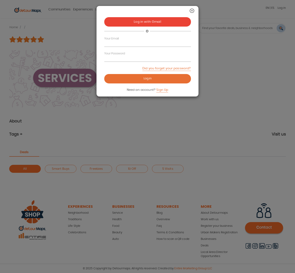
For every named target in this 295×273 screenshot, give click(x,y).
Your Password (114, 53)
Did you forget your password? (166, 68)
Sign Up (162, 89)
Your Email (111, 38)
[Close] (192, 11)
